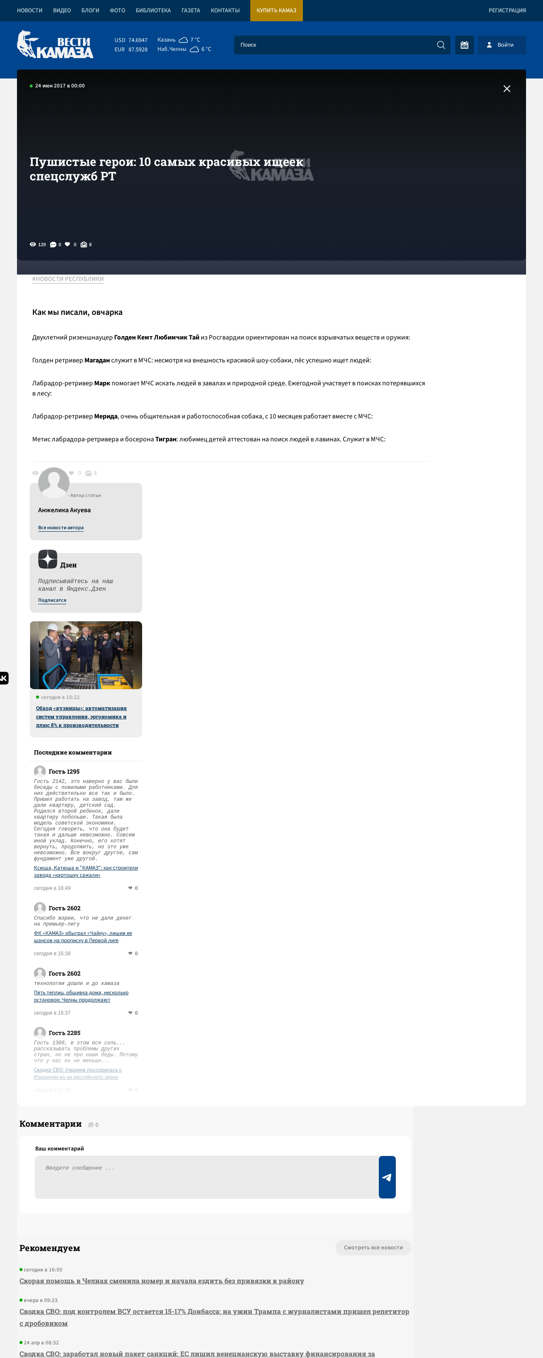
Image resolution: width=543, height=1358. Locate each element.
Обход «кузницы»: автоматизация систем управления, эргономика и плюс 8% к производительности (452, 477)
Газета (191, 10)
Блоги (90, 10)
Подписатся (423, 361)
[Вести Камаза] (55, 45)
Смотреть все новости (297, 1020)
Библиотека (153, 10)
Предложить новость (442, 1048)
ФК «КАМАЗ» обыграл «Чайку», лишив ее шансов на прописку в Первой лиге (454, 698)
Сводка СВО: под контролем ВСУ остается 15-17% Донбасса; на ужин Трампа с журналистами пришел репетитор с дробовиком (150, 1089)
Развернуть (271, 1301)
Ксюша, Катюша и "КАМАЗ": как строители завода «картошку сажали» (457, 633)
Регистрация (507, 10)
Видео (62, 10)
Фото (117, 10)
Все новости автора (432, 289)
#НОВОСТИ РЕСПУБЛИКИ (74, 279)
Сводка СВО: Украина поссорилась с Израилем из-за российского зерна (449, 835)
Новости (29, 10)
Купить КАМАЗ (277, 10)
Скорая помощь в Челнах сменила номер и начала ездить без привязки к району (159, 1053)
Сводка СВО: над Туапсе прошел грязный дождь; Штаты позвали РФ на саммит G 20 (164, 1168)
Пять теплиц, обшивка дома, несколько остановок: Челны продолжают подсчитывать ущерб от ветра (452, 757)
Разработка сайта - (493, 1334)
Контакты (225, 10)
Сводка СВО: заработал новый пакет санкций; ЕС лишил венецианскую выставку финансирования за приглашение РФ (159, 1132)
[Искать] (441, 45)
